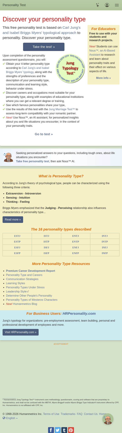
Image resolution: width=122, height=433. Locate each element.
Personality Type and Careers (24, 275)
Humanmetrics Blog (25, 303)
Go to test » (44, 134)
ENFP (75, 253)
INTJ (105, 236)
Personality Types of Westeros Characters (31, 299)
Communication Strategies (22, 279)
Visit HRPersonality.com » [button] (20, 332)
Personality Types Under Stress (25, 287)
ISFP (46, 253)
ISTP (46, 241)
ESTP (17, 241)
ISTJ (46, 236)
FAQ (79, 414)
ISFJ (46, 247)
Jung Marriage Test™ (62, 109)
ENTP (75, 241)
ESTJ (17, 236)
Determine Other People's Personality (29, 295)
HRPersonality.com (79, 313)
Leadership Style (16, 291)
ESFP (17, 253)
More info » (103, 77)
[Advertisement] (61, 369)
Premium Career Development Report (30, 270)
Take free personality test (32, 161)
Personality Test (14, 5)
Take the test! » (44, 47)
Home (102, 414)
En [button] (10, 418)
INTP (105, 241)
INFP (105, 253)
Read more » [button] (13, 219)
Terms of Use (51, 414)
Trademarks (68, 414)
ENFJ (75, 247)
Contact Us (91, 414)
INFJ (105, 247)
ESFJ (17, 247)
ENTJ (75, 236)
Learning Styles (15, 283)
